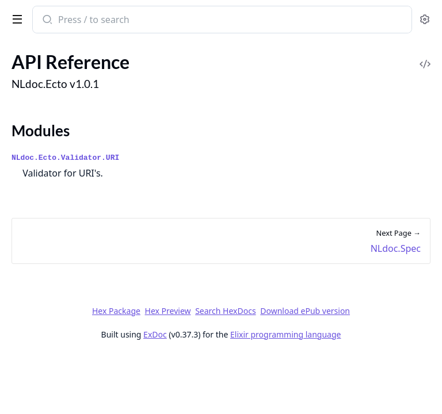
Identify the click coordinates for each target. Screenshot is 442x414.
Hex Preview (168, 310)
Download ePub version (305, 310)
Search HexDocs (225, 311)
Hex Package (116, 310)
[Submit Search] (46, 21)
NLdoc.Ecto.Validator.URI (65, 158)
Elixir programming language (285, 334)
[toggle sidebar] (15, 18)
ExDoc (155, 334)
